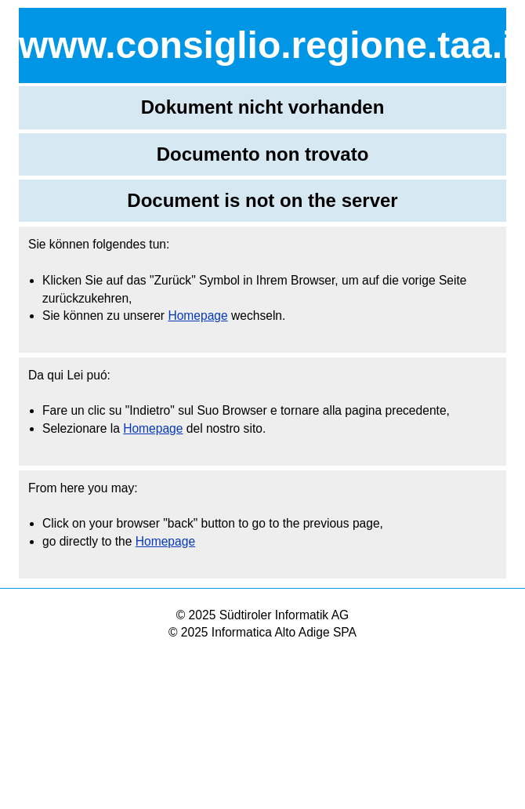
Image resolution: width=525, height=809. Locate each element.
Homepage (197, 315)
